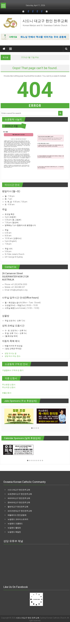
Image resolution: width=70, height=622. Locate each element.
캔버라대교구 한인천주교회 (19, 502)
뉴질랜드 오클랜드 (15, 523)
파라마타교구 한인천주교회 (19, 498)
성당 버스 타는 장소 (12, 356)
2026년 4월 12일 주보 (30, 57)
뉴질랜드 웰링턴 (14, 528)
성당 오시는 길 (10, 353)
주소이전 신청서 (8, 387)
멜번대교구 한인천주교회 (18, 507)
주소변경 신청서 (8, 385)
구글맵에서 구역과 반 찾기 (13, 370)
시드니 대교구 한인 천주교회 (45, 21)
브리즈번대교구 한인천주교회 (20, 511)
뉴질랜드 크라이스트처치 (18, 519)
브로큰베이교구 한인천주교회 (20, 494)
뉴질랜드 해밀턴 (14, 532)
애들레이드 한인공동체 (17, 515)
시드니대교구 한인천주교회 (19, 490)
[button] (32, 428)
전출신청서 (6, 393)
